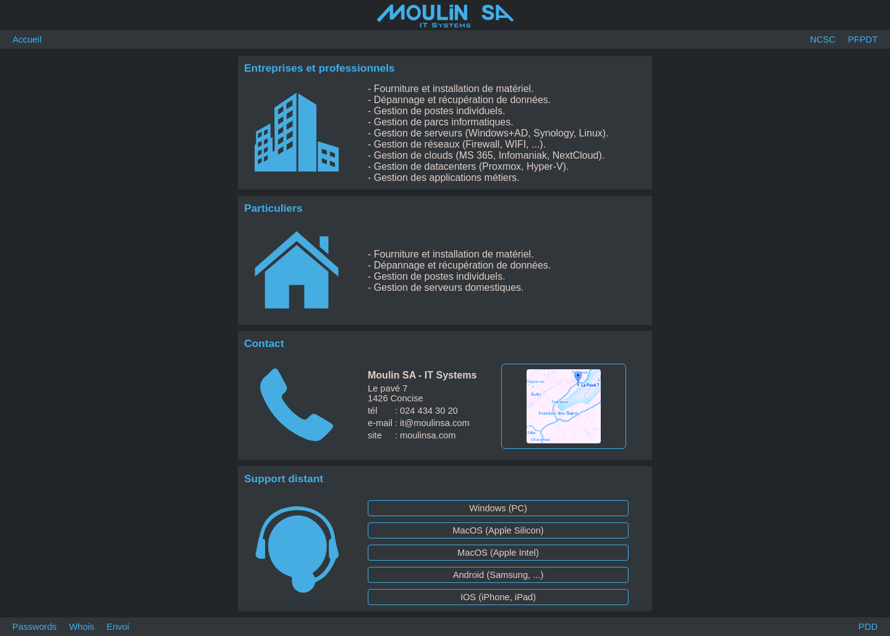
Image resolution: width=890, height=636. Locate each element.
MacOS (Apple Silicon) (497, 530)
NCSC (823, 39)
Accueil (26, 39)
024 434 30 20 (429, 411)
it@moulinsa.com (435, 423)
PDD (868, 627)
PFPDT (863, 39)
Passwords (34, 627)
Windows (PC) (498, 508)
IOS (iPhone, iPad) (498, 597)
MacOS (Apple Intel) (498, 553)
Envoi (117, 627)
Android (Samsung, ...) (498, 575)
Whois (82, 627)
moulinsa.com (428, 435)
